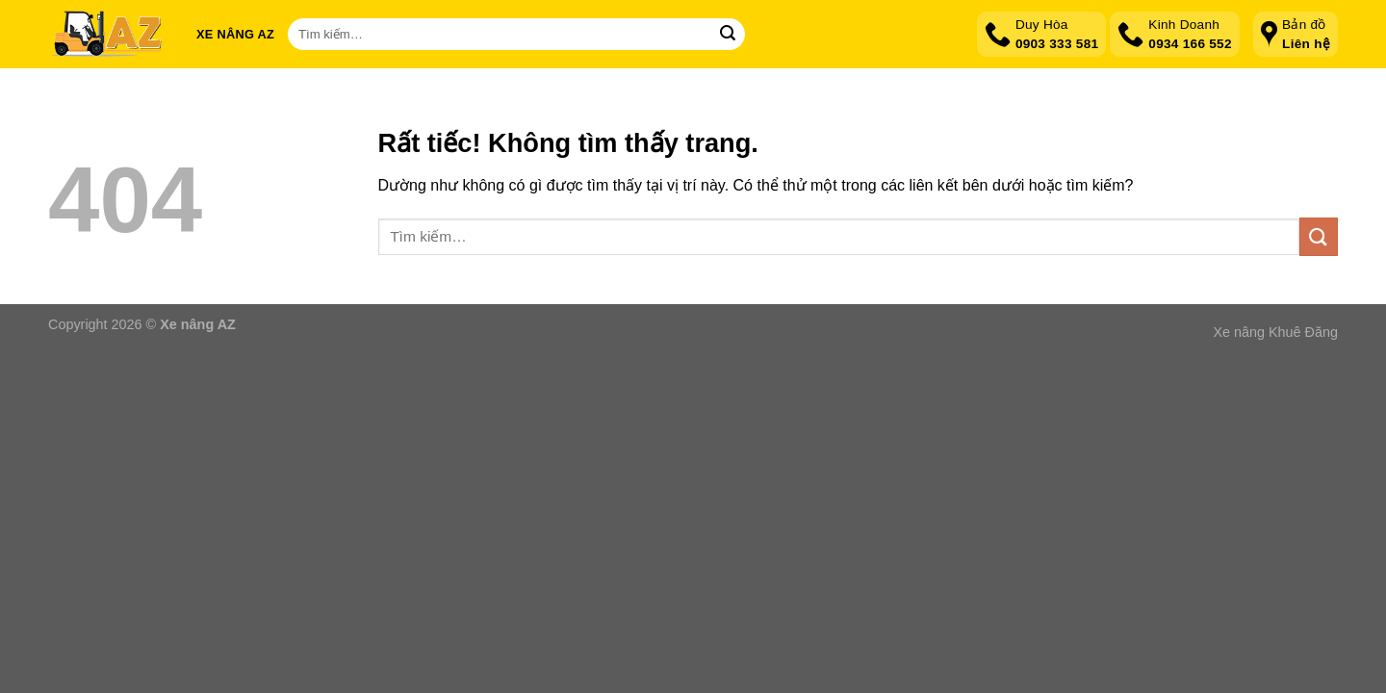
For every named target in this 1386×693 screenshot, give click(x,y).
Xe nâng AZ (235, 34)
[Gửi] (727, 34)
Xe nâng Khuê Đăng (1275, 332)
